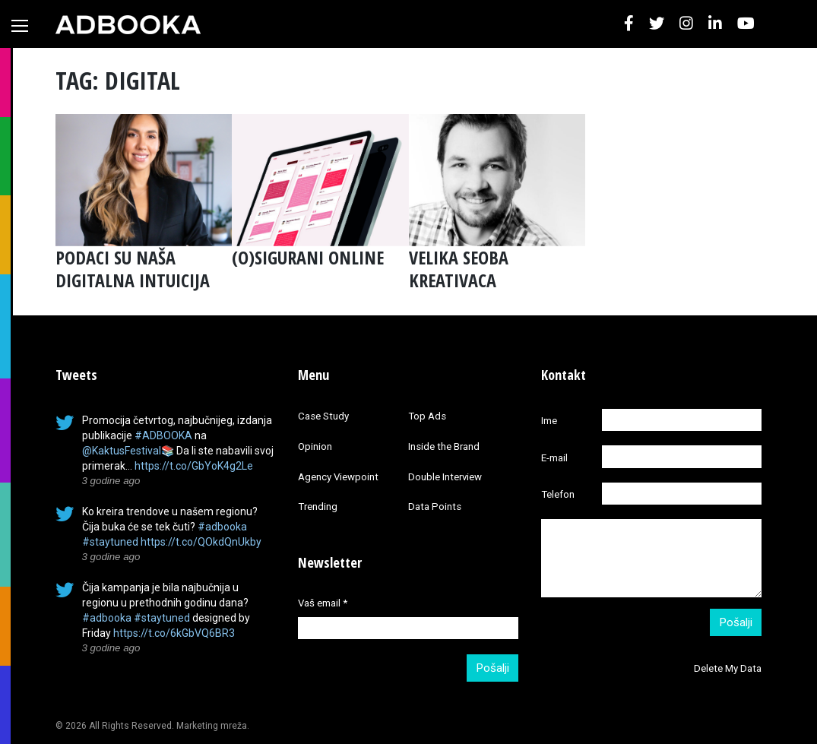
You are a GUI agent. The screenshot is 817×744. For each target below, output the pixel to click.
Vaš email (322, 603)
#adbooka (222, 527)
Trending (317, 506)
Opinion (315, 446)
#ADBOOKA (163, 435)
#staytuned (110, 542)
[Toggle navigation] (20, 25)
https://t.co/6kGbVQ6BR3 (174, 633)
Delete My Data (728, 668)
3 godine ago (111, 480)
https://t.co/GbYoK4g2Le (194, 466)
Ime (549, 420)
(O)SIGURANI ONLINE (308, 257)
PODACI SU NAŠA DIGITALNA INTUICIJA (132, 269)
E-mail (554, 458)
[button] (628, 23)
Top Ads (427, 416)
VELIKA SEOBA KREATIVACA (458, 269)
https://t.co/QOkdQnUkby (201, 542)
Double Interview (445, 477)
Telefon (558, 494)
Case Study (323, 416)
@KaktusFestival (121, 451)
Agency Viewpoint (338, 477)
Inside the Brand (444, 446)
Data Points (434, 506)
